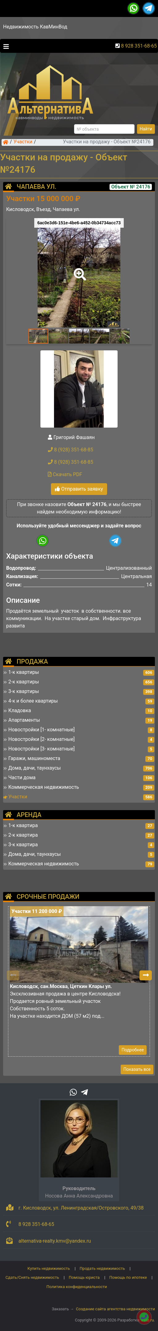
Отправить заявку (79, 489)
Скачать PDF (65, 474)
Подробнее (133, 1049)
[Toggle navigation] (4, 46)
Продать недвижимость (102, 1268)
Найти (146, 128)
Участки (23, 142)
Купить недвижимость (48, 1268)
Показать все (137, 1069)
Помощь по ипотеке (128, 1277)
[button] (79, 270)
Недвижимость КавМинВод (35, 27)
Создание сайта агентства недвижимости (115, 1309)
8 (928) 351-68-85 (70, 450)
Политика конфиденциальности (77, 1286)
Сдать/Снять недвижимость (32, 1277)
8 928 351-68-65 (139, 46)
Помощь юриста (84, 1277)
